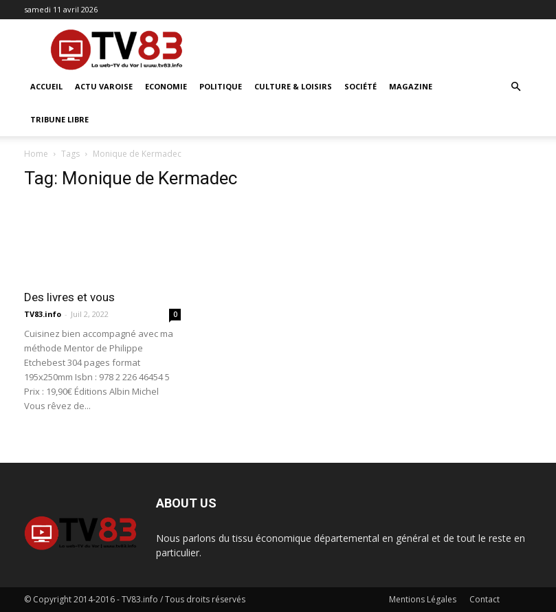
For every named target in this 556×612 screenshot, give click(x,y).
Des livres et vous (69, 297)
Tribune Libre (59, 119)
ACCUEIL (46, 86)
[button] (516, 87)
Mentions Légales (422, 599)
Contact (484, 599)
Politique (220, 86)
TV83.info (42, 314)
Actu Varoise (104, 86)
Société (360, 86)
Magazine (410, 86)
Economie (166, 86)
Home (36, 154)
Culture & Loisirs (293, 86)
